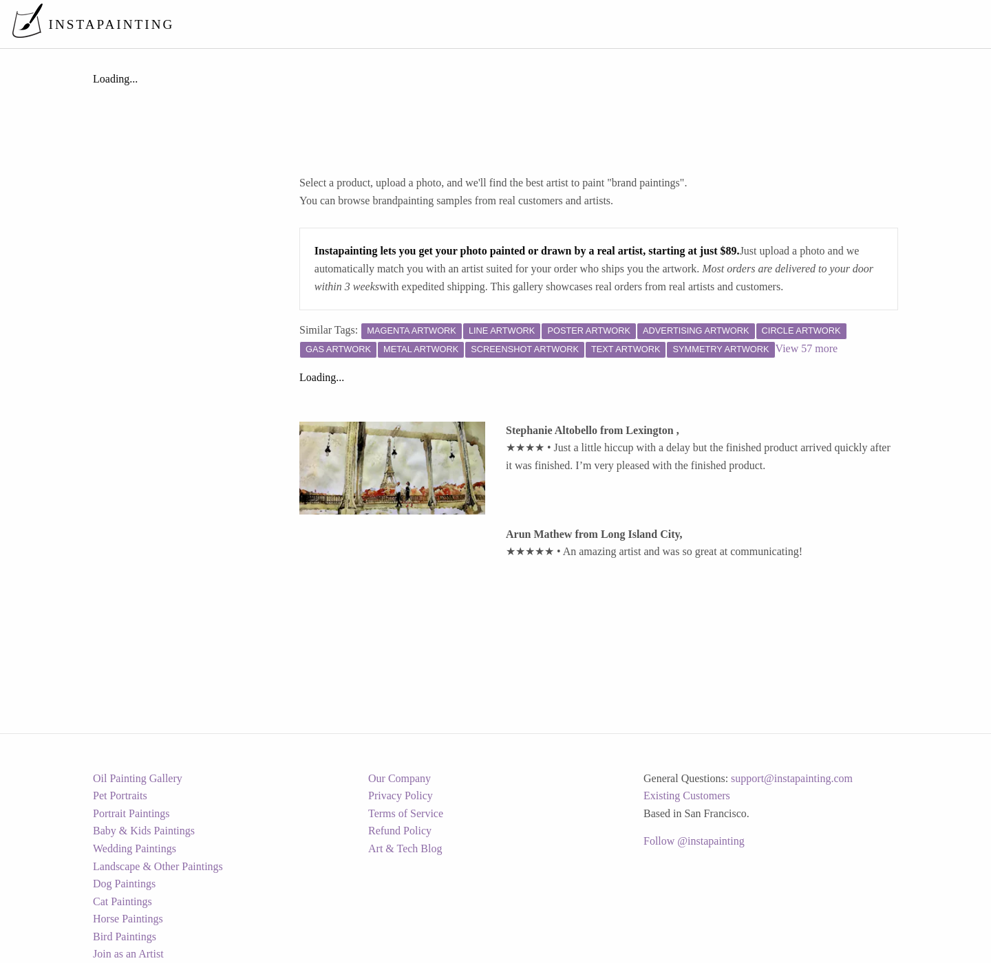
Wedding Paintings (134, 848)
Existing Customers (686, 795)
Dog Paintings (124, 883)
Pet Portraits (120, 795)
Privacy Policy (400, 795)
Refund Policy (399, 830)
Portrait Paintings (131, 813)
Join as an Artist (128, 954)
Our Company (399, 778)
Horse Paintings (128, 918)
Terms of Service (405, 813)
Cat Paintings (122, 901)
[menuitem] (691, 23)
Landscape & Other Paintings (158, 866)
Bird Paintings (124, 936)
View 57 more (807, 348)
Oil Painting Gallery (137, 778)
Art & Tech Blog (405, 848)
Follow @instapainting (694, 841)
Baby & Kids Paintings (144, 830)
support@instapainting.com (792, 778)
